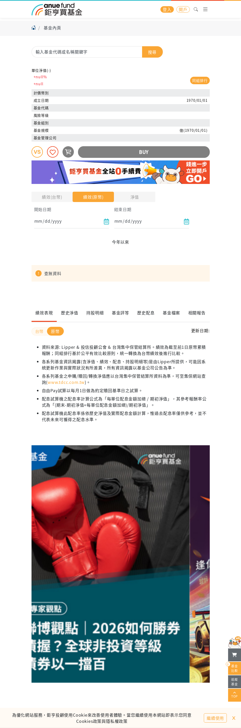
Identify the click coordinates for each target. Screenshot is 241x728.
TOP (234, 695)
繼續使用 (215, 718)
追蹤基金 (234, 681)
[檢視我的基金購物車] (234, 654)
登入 (167, 9)
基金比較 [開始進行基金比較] (233, 667)
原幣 (55, 331)
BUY (144, 152)
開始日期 (42, 209)
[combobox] (97, 52)
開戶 (183, 9)
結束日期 (122, 209)
